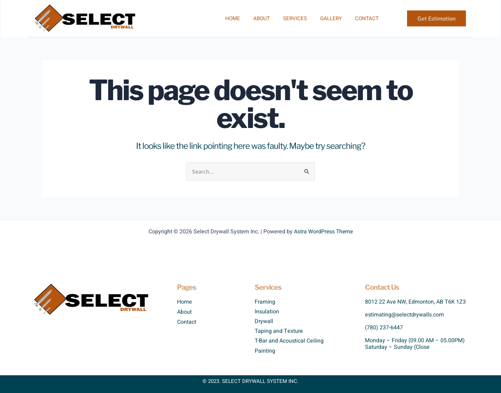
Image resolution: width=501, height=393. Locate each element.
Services (292, 18)
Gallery (325, 18)
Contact (358, 18)
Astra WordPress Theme (323, 231)
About (260, 18)
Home (234, 18)
